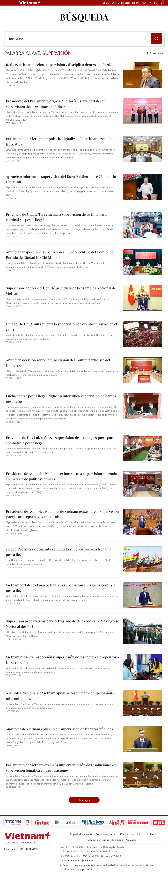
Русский (153, 3)
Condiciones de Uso (105, 834)
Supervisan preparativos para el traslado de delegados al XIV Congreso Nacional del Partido (62, 624)
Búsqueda (84, 17)
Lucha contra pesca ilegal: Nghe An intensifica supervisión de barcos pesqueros (61, 398)
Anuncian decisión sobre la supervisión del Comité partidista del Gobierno (58, 362)
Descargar (84, 800)
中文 (144, 3)
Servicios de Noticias (98, 839)
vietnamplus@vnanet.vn (81, 860)
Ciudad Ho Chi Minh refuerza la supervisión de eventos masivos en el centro (61, 326)
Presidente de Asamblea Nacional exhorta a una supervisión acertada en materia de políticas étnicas (61, 476)
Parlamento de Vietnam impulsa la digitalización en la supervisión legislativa (59, 141)
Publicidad (117, 839)
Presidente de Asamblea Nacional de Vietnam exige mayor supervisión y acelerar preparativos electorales (62, 514)
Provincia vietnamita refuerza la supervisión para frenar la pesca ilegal (58, 552)
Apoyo (130, 834)
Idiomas (141, 834)
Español (136, 2)
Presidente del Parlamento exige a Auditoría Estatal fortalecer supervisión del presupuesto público (55, 103)
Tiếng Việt (104, 2)
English (115, 2)
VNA (151, 834)
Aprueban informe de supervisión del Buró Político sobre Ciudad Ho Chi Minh (61, 179)
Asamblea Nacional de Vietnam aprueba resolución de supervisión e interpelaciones (60, 695)
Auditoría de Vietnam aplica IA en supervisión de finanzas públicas (59, 728)
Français (125, 2)
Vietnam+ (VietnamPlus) (30, 2)
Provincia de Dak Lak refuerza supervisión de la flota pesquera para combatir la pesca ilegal (60, 440)
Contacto (131, 839)
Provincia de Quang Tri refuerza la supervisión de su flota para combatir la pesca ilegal (56, 217)
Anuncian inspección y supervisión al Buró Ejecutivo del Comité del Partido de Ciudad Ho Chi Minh (60, 255)
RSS (122, 834)
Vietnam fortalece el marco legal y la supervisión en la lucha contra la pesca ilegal (60, 588)
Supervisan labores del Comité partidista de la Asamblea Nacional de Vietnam (61, 290)
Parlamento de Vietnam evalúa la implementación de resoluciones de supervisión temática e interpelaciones (61, 767)
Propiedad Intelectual (81, 834)
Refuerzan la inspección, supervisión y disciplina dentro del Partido (60, 64)
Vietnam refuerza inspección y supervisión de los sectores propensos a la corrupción (62, 659)
